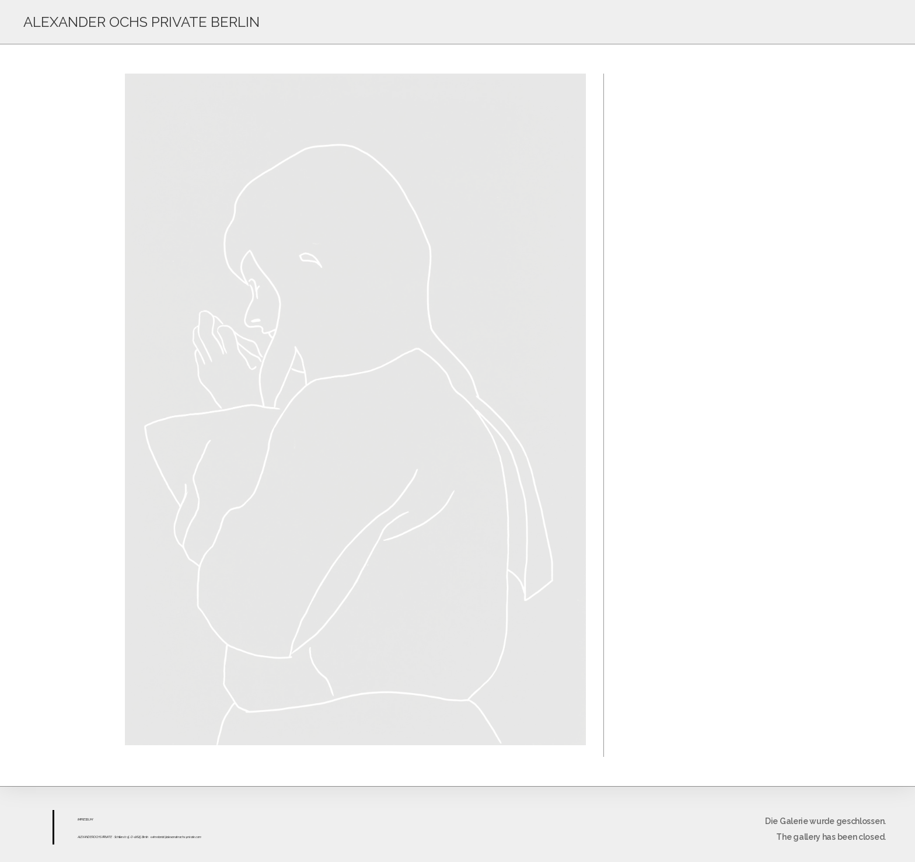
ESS (85, 819)
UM (90, 819)
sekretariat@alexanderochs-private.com (176, 837)
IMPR (80, 819)
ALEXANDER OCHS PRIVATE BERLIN (141, 21)
